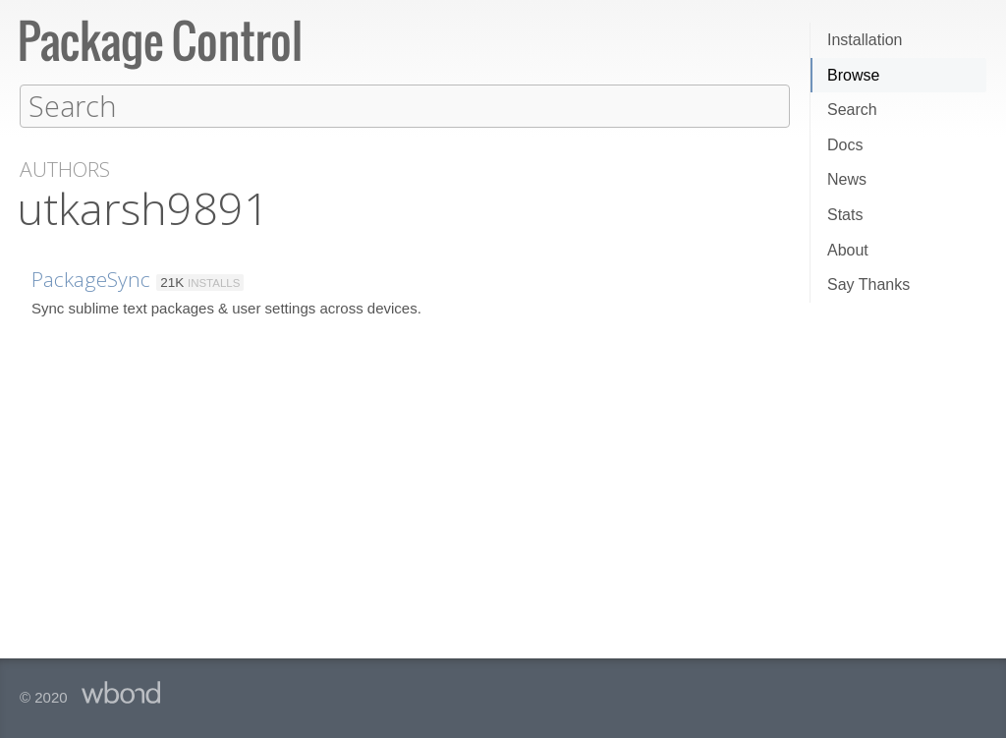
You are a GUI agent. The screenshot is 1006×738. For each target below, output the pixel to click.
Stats (845, 214)
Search (852, 109)
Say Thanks (868, 284)
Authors (65, 168)
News (846, 179)
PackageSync (90, 278)
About (847, 250)
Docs (845, 145)
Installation (865, 39)
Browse (853, 75)
